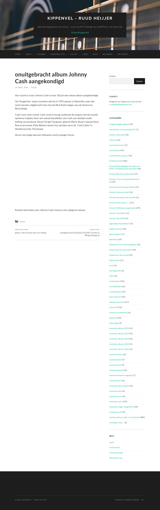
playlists (112, 318)
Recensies (107, 54)
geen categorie (115, 234)
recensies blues (115, 354)
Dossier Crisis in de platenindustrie (124, 179)
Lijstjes (74, 54)
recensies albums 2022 (119, 328)
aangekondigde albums (119, 124)
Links (85, 54)
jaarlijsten (113, 239)
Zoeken (112, 76)
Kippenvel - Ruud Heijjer (80, 18)
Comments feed (116, 452)
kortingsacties (115, 270)
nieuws (22, 221)
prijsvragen (114, 323)
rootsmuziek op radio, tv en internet (124, 417)
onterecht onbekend (118, 312)
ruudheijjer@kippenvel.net (120, 104)
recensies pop (115, 391)
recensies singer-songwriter (121, 406)
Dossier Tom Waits (117, 213)
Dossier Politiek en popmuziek (122, 208)
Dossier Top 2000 (116, 218)
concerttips (114, 150)
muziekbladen (115, 286)
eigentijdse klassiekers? (119, 223)
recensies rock (115, 396)
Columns (41, 54)
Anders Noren (132, 500)
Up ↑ (143, 500)
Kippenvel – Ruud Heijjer (34, 500)
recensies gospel (116, 370)
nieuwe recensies (116, 302)
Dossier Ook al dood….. (119, 202)
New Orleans (114, 297)
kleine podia (114, 260)
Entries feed (114, 447)
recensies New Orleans (119, 386)
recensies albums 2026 (119, 349)
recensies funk (115, 365)
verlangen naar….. (116, 422)
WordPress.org (115, 458)
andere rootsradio (117, 134)
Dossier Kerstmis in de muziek (122, 197)
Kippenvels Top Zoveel (119, 255)
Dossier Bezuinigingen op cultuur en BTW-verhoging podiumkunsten (124, 167)
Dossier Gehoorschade (119, 192)
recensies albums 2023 (119, 333)
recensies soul (115, 412)
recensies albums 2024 (119, 338)
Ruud (34, 87)
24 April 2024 (21, 87)
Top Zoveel (122, 54)
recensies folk (115, 359)
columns (112, 140)
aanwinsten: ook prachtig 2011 (122, 129)
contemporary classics (118, 155)
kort (111, 265)
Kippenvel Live (57, 54)
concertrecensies (116, 145)
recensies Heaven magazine (121, 375)
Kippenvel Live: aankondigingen (122, 244)
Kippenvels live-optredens (120, 249)
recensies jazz (115, 380)
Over (95, 54)
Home (17, 54)
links (111, 276)
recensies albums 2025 (119, 344)
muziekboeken (115, 291)
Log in (111, 442)
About (29, 54)
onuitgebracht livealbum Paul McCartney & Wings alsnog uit (79, 233)
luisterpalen (114, 281)
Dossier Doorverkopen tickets (122, 187)
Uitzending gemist (80, 32)
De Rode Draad (115, 161)
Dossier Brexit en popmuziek (121, 174)
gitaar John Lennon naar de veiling (30, 231)
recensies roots (115, 401)
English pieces (115, 229)
